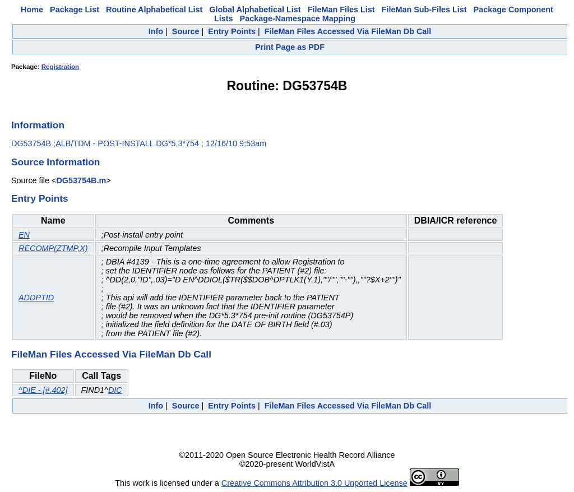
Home (32, 9)
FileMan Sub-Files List (424, 9)
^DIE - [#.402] (43, 390)
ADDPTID (36, 297)
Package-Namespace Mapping (297, 18)
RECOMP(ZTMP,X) (53, 248)
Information (37, 125)
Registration (60, 66)
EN (24, 234)
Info (156, 31)
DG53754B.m (81, 180)
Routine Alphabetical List (154, 9)
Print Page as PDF (290, 47)
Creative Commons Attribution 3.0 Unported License (314, 483)
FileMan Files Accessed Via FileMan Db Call (348, 31)
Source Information (55, 162)
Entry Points (232, 31)
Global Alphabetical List (254, 9)
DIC (115, 390)
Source (186, 31)
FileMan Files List (341, 9)
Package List (74, 9)
